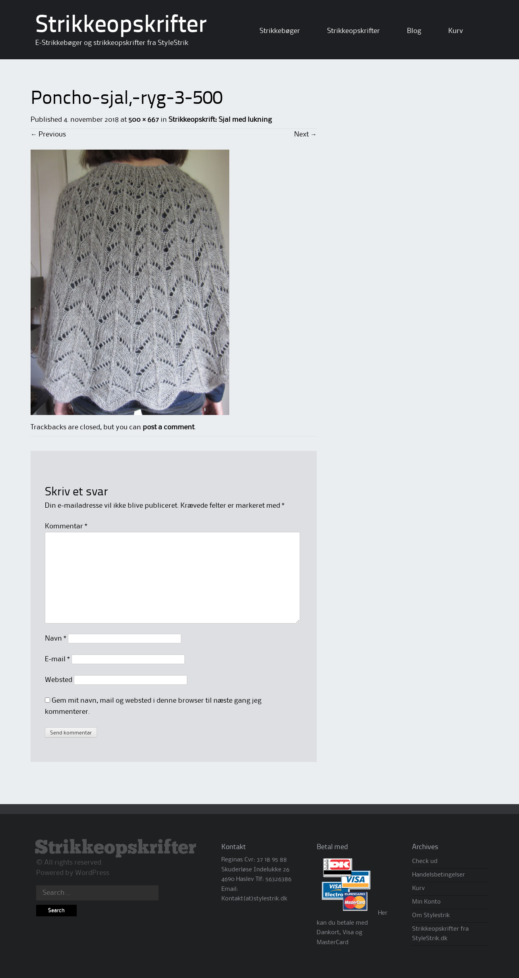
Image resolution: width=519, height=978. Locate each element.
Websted (58, 680)
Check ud (425, 861)
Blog (414, 31)
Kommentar (66, 526)
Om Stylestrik (431, 915)
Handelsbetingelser (438, 875)
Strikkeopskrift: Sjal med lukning (220, 120)
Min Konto (426, 902)
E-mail (57, 659)
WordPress (92, 873)
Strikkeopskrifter (121, 26)
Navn (55, 638)
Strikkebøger (280, 31)
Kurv (455, 31)
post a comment (168, 427)
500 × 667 (143, 120)
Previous (48, 134)
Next (305, 134)
